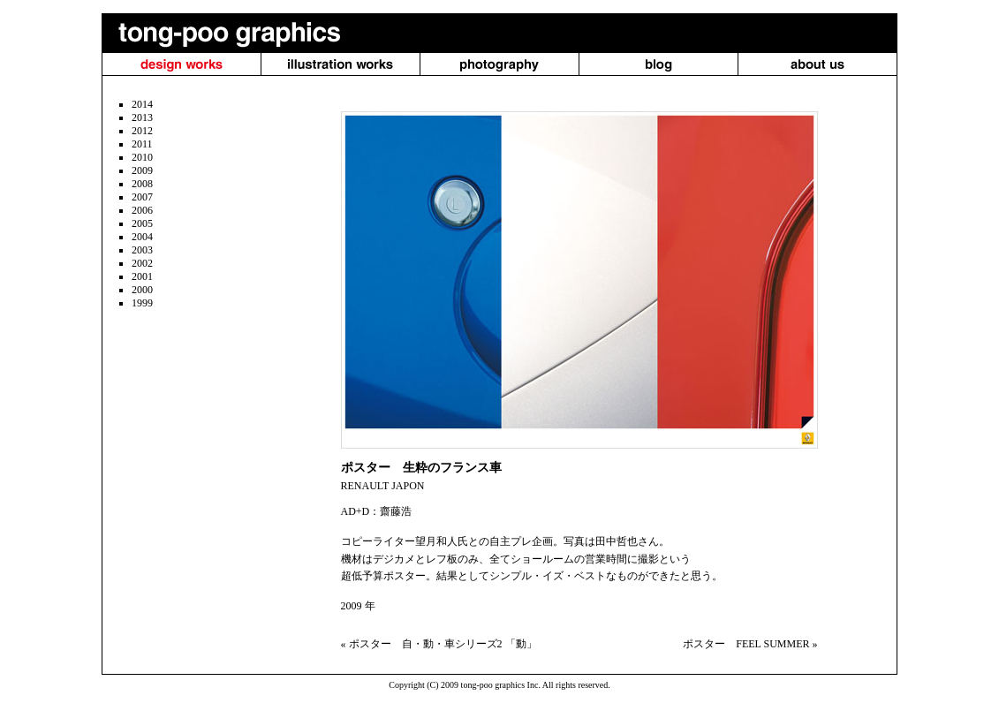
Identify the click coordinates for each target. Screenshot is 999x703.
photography (499, 64)
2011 (142, 144)
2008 (142, 184)
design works (181, 64)
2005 (142, 223)
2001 (142, 276)
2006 (142, 210)
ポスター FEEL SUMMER (746, 644)
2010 (142, 157)
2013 (142, 117)
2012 (142, 131)
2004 (142, 237)
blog (658, 64)
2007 (142, 197)
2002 (142, 263)
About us (817, 64)
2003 (142, 250)
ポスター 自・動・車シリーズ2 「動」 (443, 644)
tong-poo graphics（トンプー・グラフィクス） (223, 33)
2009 (142, 170)
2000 (142, 289)
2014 (142, 104)
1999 (142, 303)
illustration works (340, 64)
